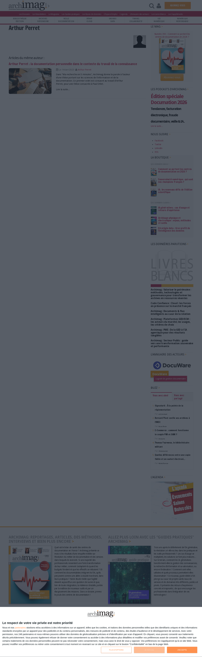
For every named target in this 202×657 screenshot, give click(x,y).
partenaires (20, 628)
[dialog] (101, 632)
